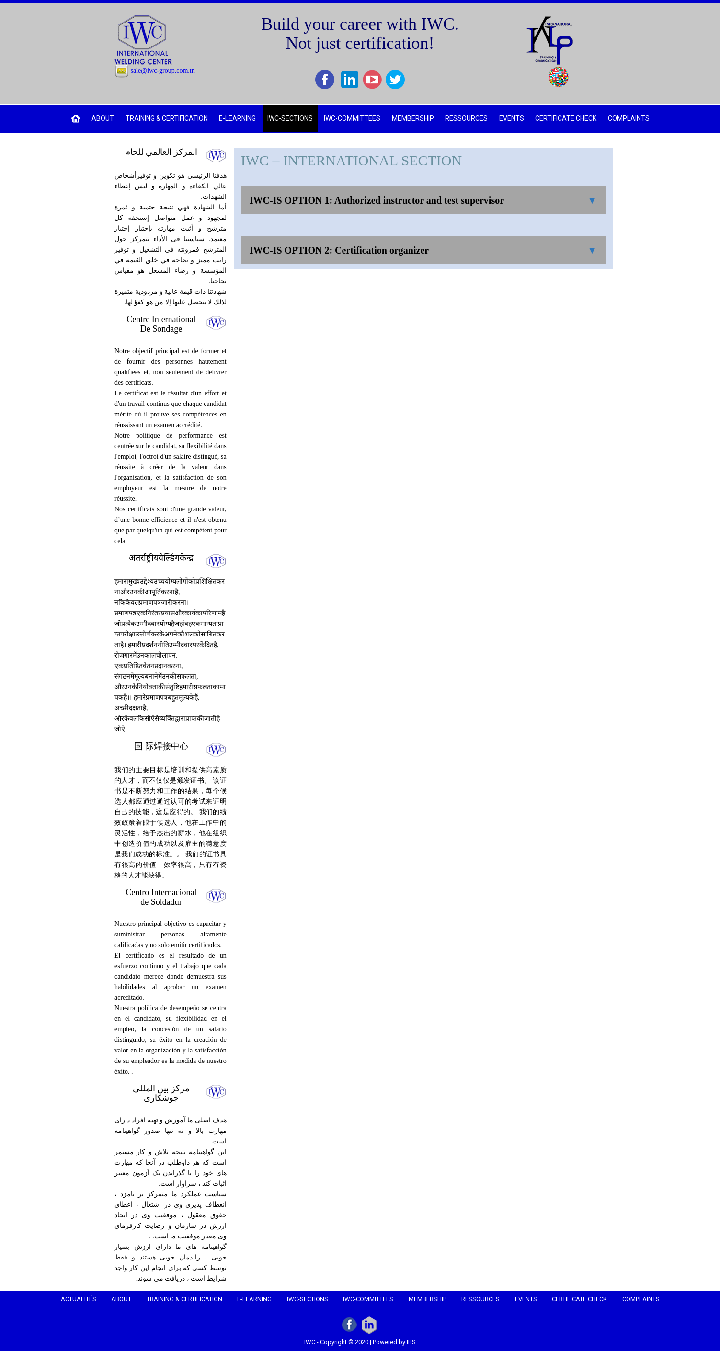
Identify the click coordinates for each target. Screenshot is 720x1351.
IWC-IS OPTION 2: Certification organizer (339, 250)
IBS (411, 1342)
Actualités (78, 1299)
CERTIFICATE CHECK (565, 118)
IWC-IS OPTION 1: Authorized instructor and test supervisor (377, 200)
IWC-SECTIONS (290, 118)
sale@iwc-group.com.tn (163, 70)
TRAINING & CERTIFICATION (167, 118)
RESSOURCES (466, 118)
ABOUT (102, 118)
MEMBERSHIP (413, 118)
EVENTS (511, 118)
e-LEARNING (237, 118)
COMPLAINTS (629, 118)
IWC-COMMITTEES (352, 118)
